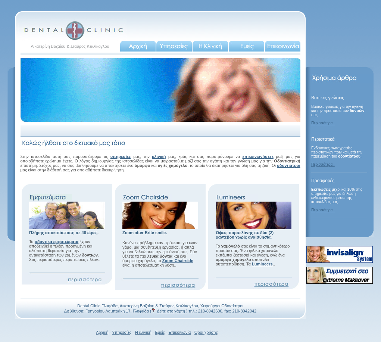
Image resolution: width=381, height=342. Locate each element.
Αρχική (102, 332)
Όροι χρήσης (206, 332)
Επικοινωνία (180, 332)
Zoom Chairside (177, 260)
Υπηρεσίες (121, 332)
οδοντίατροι (288, 165)
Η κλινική (143, 332)
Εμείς (160, 332)
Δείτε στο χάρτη (171, 311)
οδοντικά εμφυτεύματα (56, 241)
